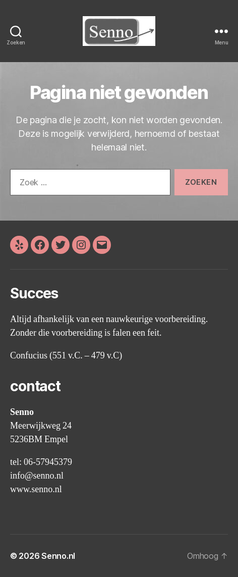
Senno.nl (58, 556)
